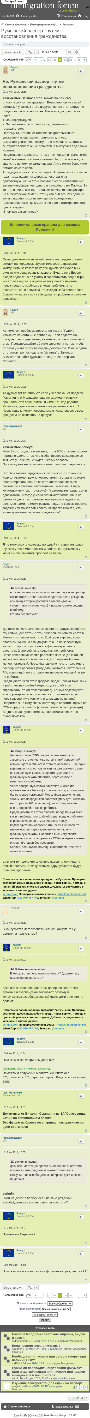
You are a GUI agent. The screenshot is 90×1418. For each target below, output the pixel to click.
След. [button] (84, 59)
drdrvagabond (20, 1341)
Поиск (69, 52)
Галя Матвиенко (12, 1092)
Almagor (17, 1348)
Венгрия (17, 1389)
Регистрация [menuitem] (68, 16)
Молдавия (76, 1341)
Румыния (68, 24)
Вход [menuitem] (85, 16)
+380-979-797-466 (27, 897)
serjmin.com (10, 894)
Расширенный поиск (76, 52)
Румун (6, 564)
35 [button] (70, 60)
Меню (10, 15)
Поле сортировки (45, 1309)
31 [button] (49, 60)
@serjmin (58, 897)
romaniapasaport (12, 426)
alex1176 (17, 1378)
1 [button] (41, 60)
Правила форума (14, 44)
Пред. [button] (36, 59)
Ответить (10, 52)
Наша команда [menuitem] (64, 1406)
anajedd (16, 1386)
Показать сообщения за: (45, 1303)
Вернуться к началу (86, 215)
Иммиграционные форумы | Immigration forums (44, 24)
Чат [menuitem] (35, 16)
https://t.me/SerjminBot (71, 894)
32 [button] (55, 60)
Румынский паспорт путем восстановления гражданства (34, 33)
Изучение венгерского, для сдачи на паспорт (47, 1383)
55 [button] (79, 60)
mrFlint (16, 1363)
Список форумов (16, 24)
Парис (14, 67)
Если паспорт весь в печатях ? (36, 1345)
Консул (21, 238)
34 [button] (65, 60)
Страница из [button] (28, 59)
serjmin (17, 727)
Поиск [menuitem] (23, 16)
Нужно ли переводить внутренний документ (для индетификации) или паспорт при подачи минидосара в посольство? (48, 1371)
